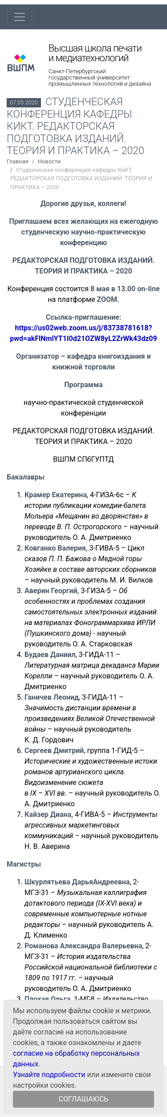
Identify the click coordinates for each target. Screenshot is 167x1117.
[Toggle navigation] (19, 17)
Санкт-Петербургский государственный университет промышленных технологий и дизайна (100, 77)
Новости (49, 161)
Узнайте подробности (49, 1074)
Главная (18, 161)
